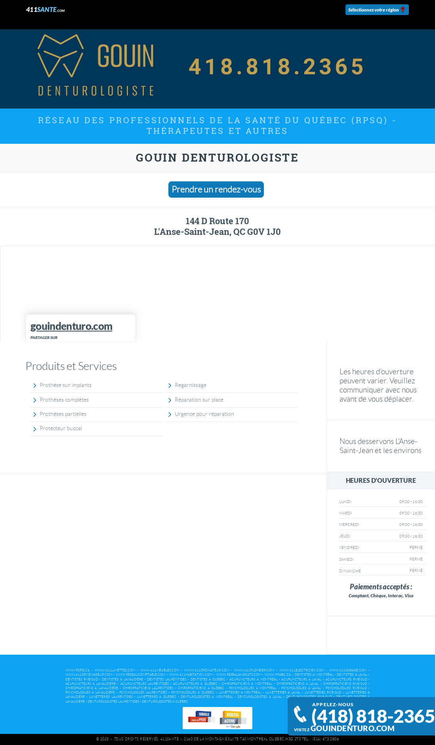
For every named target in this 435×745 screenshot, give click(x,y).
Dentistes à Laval (352, 674)
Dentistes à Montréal (314, 674)
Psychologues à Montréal (253, 688)
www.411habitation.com (190, 674)
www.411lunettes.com (115, 670)
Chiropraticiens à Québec (201, 688)
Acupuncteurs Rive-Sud (346, 679)
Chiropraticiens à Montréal (247, 684)
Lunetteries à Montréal (240, 692)
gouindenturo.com (353, 728)
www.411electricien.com (301, 670)
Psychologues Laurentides (143, 692)
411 (45, 9)
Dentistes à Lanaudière (122, 679)
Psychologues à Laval (301, 688)
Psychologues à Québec (192, 692)
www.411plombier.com (254, 670)
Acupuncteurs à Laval (301, 679)
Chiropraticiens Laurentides (148, 688)
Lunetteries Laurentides (110, 697)
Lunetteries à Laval (282, 692)
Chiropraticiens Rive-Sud (345, 684)
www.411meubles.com (159, 670)
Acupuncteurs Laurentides (144, 684)
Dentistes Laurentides (166, 679)
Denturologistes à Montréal (207, 697)
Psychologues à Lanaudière (90, 692)
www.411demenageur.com (88, 674)
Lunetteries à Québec (156, 697)
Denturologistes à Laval (259, 697)
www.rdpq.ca (77, 670)
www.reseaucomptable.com (140, 674)
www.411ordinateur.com (206, 670)
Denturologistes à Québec (165, 701)
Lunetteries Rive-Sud (323, 692)
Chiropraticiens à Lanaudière (91, 688)
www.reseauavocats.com (238, 674)
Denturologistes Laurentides (113, 701)
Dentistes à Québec (208, 679)
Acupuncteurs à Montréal (253, 679)
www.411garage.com (347, 670)
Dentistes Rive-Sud (81, 679)
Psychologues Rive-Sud (346, 688)
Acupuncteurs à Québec (195, 684)
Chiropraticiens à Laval (298, 684)
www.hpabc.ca (278, 674)
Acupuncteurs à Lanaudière (90, 684)
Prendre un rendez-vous (216, 189)
